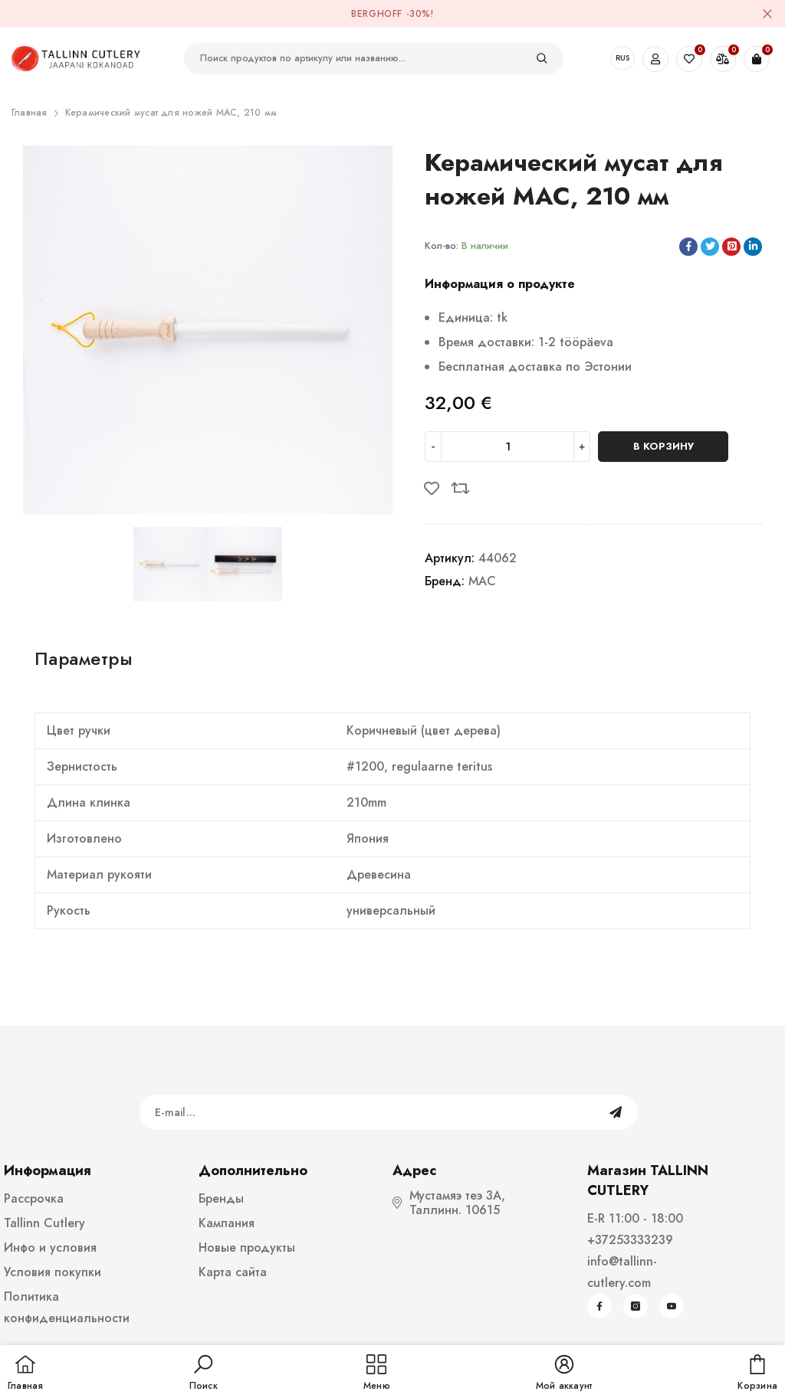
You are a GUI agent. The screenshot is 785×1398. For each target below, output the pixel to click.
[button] (203, 1373)
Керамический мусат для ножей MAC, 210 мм (171, 113)
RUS (622, 58)
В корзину (663, 446)
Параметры (83, 658)
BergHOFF (376, 14)
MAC (482, 581)
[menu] (376, 1373)
